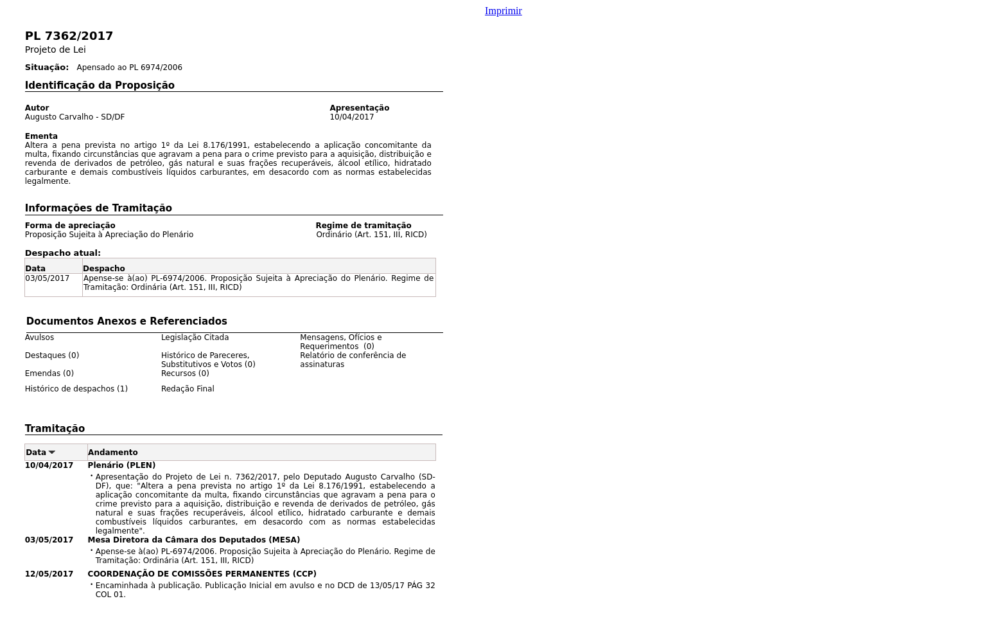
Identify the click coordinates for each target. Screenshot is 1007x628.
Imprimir (503, 10)
